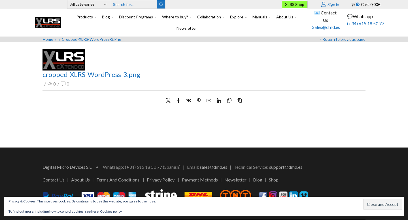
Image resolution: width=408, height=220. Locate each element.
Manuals (261, 16)
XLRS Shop (294, 4)
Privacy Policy (161, 179)
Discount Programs (137, 16)
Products (86, 16)
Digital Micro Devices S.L (67, 167)
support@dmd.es (285, 167)
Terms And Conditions (117, 179)
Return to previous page (344, 39)
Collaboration (210, 16)
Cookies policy (111, 211)
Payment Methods (200, 179)
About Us (286, 16)
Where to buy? (177, 16)
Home (48, 39)
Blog (107, 16)
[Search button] (161, 4)
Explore (238, 16)
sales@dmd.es (213, 167)
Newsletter (187, 28)
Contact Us (53, 179)
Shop (274, 179)
